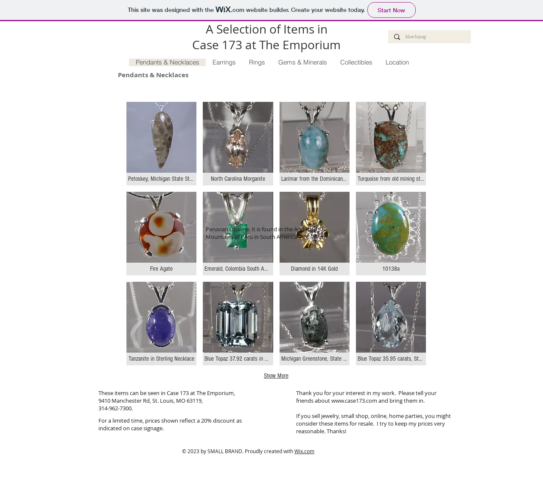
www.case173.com (354, 400)
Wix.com (304, 451)
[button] (161, 143)
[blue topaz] (429, 36)
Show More (276, 375)
